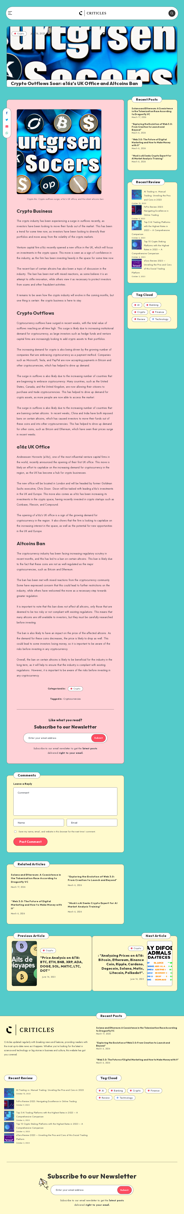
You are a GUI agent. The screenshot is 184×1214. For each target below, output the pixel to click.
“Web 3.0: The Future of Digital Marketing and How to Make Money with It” (35, 905)
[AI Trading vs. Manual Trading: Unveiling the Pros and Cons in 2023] (137, 195)
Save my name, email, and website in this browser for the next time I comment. (57, 831)
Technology (160, 323)
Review (139, 323)
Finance (158, 316)
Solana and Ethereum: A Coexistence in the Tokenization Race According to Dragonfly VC (37, 878)
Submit (95, 738)
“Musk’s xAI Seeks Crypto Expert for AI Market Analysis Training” (92, 904)
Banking (152, 309)
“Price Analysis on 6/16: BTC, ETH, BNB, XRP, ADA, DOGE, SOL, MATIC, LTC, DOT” (61, 964)
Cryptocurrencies (72, 699)
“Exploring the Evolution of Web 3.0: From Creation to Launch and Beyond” (93, 878)
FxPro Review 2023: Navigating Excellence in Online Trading (156, 212)
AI (136, 309)
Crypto (19, 33)
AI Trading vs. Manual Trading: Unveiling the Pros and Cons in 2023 (157, 196)
